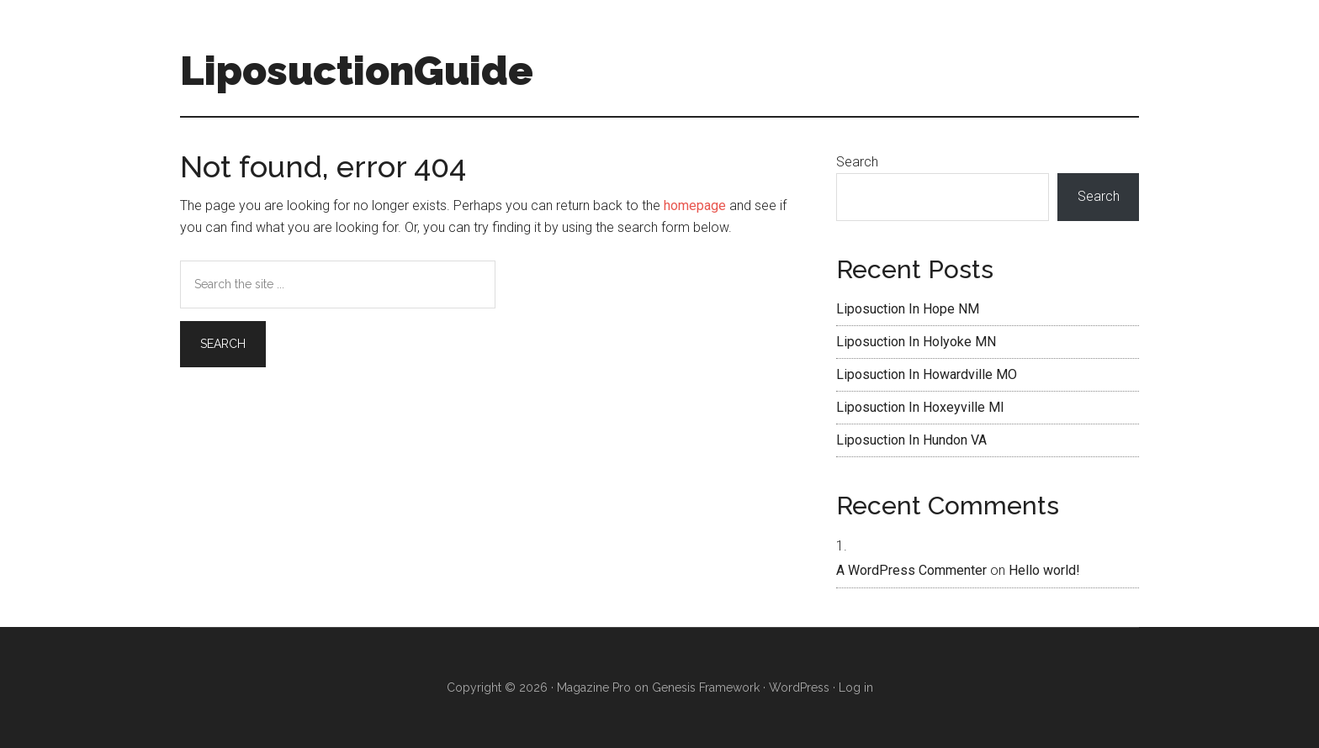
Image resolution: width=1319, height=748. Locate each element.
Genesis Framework (706, 687)
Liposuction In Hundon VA (911, 440)
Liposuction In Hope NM (907, 309)
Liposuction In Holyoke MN (916, 342)
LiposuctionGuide (356, 70)
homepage (695, 205)
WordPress (799, 687)
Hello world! (1044, 570)
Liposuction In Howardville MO (926, 374)
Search (857, 162)
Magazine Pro (594, 687)
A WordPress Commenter (911, 570)
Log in (856, 687)
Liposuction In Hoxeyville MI (920, 407)
